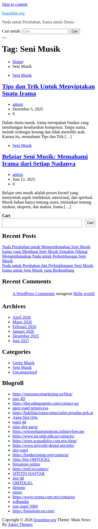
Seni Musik (22, 75)
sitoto (17, 492)
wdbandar (21, 501)
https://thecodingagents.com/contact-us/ (46, 403)
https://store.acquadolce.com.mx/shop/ (45, 441)
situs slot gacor (25, 426)
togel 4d (19, 422)
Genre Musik (23, 363)
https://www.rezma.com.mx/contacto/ (44, 497)
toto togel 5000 (25, 506)
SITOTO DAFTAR (29, 473)
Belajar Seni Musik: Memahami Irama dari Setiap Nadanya (45, 160)
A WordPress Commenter (34, 293)
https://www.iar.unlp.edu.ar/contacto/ (43, 436)
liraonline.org (13, 13)
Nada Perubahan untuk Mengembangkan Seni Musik (46, 247)
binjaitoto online (26, 464)
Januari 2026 (23, 331)
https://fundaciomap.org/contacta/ (41, 455)
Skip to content (14, 4)
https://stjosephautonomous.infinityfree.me (48, 431)
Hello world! (84, 293)
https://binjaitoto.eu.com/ (34, 511)
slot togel (20, 450)
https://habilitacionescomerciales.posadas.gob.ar (53, 412)
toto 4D (19, 398)
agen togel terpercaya (30, 408)
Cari (6, 215)
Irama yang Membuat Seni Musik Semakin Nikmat (45, 251)
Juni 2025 (21, 340)
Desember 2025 (26, 336)
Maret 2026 (22, 322)
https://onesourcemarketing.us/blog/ (43, 394)
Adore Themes (20, 524)
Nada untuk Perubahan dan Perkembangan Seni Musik (47, 265)
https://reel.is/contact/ (31, 469)
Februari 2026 (24, 326)
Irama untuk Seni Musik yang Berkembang (38, 270)
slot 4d (18, 478)
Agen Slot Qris (25, 417)
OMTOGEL (23, 483)
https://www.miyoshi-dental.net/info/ (43, 445)
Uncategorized (25, 372)
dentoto (19, 487)
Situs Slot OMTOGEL (31, 459)
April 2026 (22, 317)
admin (18, 104)
